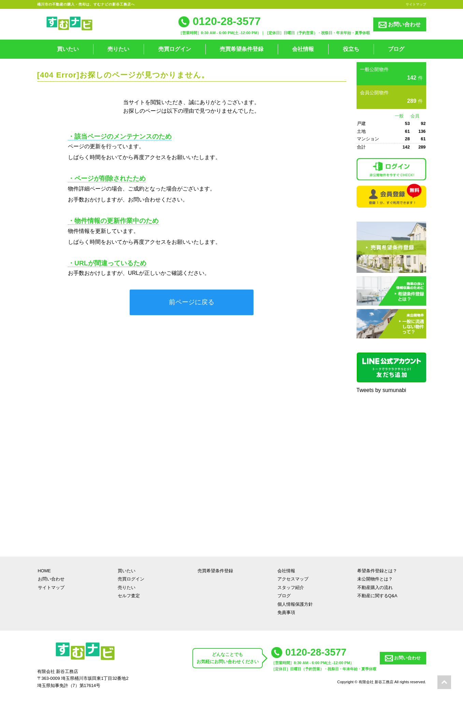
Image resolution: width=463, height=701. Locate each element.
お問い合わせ (399, 25)
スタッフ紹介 (290, 587)
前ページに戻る (191, 302)
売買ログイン (174, 49)
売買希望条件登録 (241, 49)
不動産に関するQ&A (377, 595)
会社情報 (303, 49)
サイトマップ (416, 4)
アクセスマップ (292, 578)
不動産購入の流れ (375, 587)
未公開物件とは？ (375, 578)
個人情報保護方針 (295, 604)
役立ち (351, 49)
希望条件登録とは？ (377, 570)
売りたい (118, 49)
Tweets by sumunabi (381, 390)
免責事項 (286, 612)
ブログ (396, 49)
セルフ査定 (129, 595)
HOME (44, 570)
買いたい (68, 49)
